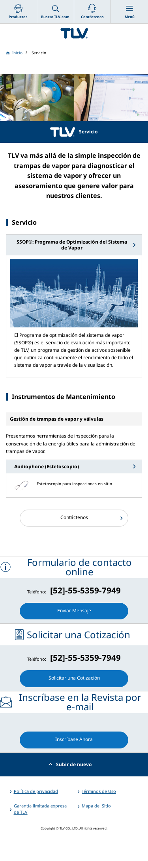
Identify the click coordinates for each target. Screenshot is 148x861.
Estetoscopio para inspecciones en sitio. (75, 483)
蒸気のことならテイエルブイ (74, 33)
